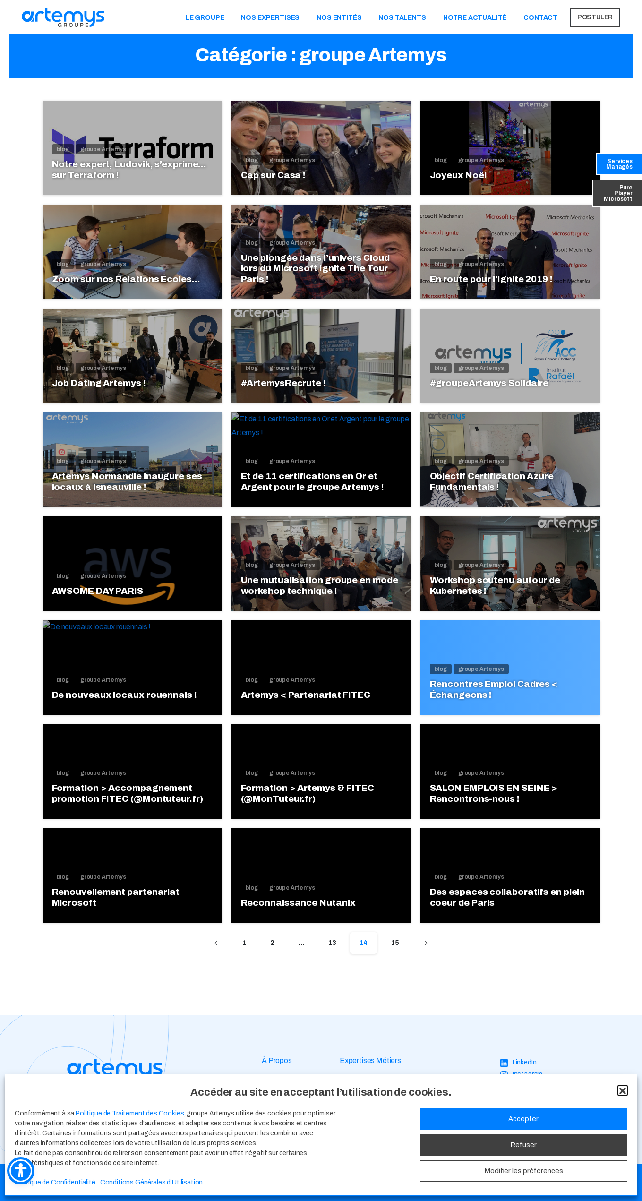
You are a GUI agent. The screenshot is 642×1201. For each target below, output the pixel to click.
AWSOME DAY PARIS (97, 598)
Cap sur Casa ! (273, 175)
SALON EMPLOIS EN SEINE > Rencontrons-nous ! (494, 800)
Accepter (523, 1119)
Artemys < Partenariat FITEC (305, 702)
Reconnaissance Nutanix (298, 910)
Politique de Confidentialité (55, 1182)
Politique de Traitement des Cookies (130, 1113)
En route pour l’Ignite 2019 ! (491, 279)
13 (332, 942)
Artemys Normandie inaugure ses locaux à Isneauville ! (127, 488)
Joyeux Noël (458, 175)
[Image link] (115, 1070)
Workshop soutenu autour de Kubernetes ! (495, 592)
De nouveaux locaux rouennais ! (124, 702)
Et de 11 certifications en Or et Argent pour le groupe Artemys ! (312, 488)
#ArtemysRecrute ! (283, 383)
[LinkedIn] (518, 1063)
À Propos (277, 1060)
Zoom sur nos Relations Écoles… (126, 279)
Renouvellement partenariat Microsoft (116, 904)
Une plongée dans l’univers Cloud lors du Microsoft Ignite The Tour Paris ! (315, 268)
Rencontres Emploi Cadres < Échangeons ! (494, 696)
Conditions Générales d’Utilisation (151, 1182)
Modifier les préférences (523, 1171)
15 (395, 942)
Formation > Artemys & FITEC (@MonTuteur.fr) (307, 800)
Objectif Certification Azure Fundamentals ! (492, 488)
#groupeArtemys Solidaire (489, 383)
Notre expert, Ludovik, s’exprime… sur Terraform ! (129, 169)
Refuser (523, 1145)
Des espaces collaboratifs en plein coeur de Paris (507, 904)
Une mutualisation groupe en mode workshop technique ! (319, 592)
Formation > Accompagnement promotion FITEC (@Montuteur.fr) (127, 800)
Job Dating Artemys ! (99, 383)
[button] (622, 1090)
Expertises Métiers (370, 1060)
